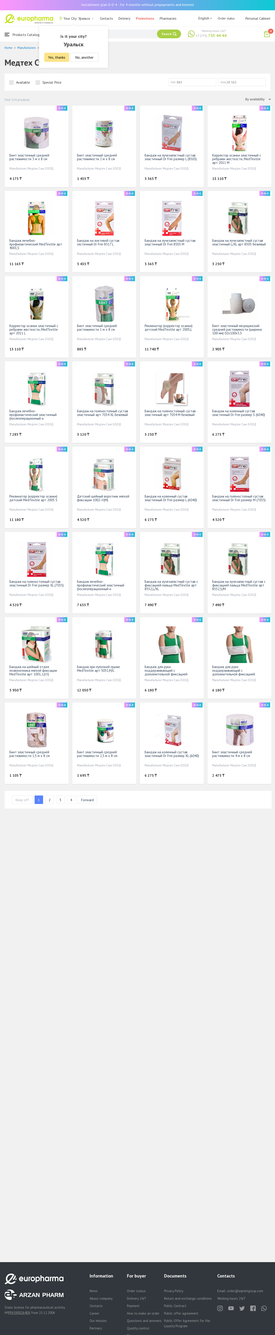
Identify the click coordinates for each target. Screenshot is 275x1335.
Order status (226, 18)
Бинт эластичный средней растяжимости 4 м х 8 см (232, 754)
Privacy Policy (173, 1291)
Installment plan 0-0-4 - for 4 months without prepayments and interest (137, 4)
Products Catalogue (24, 34)
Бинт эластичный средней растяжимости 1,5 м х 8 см (29, 754)
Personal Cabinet (257, 18)
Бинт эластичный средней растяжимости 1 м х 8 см (97, 328)
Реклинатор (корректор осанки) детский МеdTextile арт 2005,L (168, 328)
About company (101, 1298)
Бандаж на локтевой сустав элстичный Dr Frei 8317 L (98, 242)
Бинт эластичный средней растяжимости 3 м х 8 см (29, 157)
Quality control (138, 1328)
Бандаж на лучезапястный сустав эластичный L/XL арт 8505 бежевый (239, 242)
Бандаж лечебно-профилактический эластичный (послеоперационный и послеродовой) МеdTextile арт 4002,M (100, 588)
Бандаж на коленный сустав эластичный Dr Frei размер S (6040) (238, 413)
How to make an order (143, 1313)
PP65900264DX (19, 1312)
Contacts (106, 18)
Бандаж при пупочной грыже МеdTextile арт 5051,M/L (98, 669)
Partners (96, 1328)
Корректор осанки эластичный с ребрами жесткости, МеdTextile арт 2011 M (236, 159)
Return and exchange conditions (188, 1298)
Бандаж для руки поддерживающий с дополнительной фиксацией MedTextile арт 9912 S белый (234, 672)
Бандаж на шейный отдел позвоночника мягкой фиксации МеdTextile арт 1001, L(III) (33, 670)
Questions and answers (144, 1320)
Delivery (124, 18)
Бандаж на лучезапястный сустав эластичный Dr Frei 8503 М (170, 242)
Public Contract (175, 1306)
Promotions (145, 18)
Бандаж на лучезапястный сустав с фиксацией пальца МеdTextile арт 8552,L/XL (171, 585)
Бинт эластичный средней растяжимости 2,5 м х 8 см (97, 754)
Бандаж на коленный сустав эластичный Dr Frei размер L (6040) (171, 498)
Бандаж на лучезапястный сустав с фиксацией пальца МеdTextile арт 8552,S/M (239, 585)
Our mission (98, 1320)
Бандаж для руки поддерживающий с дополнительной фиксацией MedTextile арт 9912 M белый (167, 672)
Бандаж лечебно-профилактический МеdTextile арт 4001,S (35, 244)
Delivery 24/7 (136, 1298)
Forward (87, 800)
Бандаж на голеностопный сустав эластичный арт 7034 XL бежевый (102, 413)
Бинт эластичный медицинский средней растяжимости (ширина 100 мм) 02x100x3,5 (237, 329)
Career (94, 1313)
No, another (84, 57)
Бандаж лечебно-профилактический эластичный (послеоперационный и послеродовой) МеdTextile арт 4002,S (33, 418)
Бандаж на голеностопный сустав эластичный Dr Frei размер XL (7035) (36, 583)
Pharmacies (168, 18)
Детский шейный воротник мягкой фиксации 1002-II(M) (103, 498)
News (94, 1291)
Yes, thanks (56, 57)
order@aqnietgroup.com (245, 1291)
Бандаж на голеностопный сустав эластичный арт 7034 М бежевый (170, 413)
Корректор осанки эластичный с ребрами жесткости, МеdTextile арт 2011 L (33, 329)
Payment (133, 1306)
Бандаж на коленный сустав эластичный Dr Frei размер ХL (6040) (172, 754)
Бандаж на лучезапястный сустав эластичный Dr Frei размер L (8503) (171, 157)
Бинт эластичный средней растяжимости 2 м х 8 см (97, 157)
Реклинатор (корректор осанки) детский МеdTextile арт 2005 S (33, 498)
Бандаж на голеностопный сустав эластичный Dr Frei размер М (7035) (239, 498)
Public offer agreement (181, 1313)
